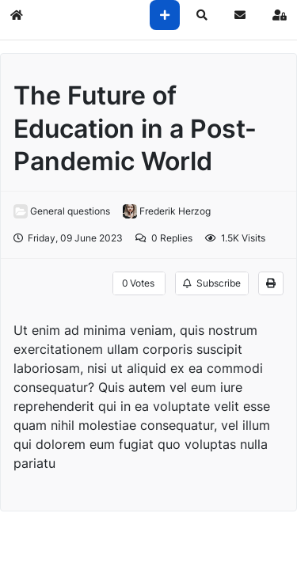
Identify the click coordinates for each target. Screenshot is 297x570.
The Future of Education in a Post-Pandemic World (135, 128)
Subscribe (212, 283)
